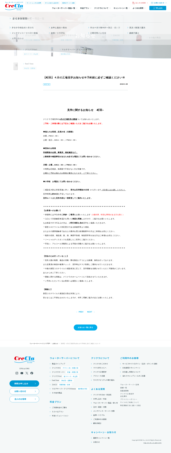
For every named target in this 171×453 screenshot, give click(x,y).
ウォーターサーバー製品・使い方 (105, 403)
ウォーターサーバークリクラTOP (40, 343)
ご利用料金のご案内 (59, 407)
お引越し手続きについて (131, 372)
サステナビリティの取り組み (103, 380)
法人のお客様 (20, 399)
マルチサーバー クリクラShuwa (70, 388)
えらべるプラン (57, 411)
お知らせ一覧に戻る (85, 327)
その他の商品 (57, 393)
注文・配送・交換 (99, 407)
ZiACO (62, 384)
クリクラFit (66, 368)
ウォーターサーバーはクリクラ (152, 443)
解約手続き (97, 423)
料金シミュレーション (60, 415)
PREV (81, 312)
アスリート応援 (99, 376)
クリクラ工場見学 (99, 372)
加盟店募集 (124, 391)
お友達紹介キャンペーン (131, 368)
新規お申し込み (21, 383)
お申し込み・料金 (99, 399)
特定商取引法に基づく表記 (130, 405)
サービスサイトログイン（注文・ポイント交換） (140, 364)
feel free (63, 380)
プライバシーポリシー (128, 399)
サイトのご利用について (129, 402)
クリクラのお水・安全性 (102, 394)
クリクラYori (65, 376)
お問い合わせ (20, 391)
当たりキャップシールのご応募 (133, 376)
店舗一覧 (123, 388)
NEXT (89, 312)
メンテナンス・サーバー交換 (103, 411)
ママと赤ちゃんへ (99, 368)
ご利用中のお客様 (99, 419)
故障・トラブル (99, 415)
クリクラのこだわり (100, 364)
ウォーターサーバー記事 (129, 384)
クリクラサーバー (66, 372)
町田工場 (46, 84)
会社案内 (123, 396)
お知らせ (55, 343)
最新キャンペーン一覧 (101, 438)
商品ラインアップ (58, 364)
